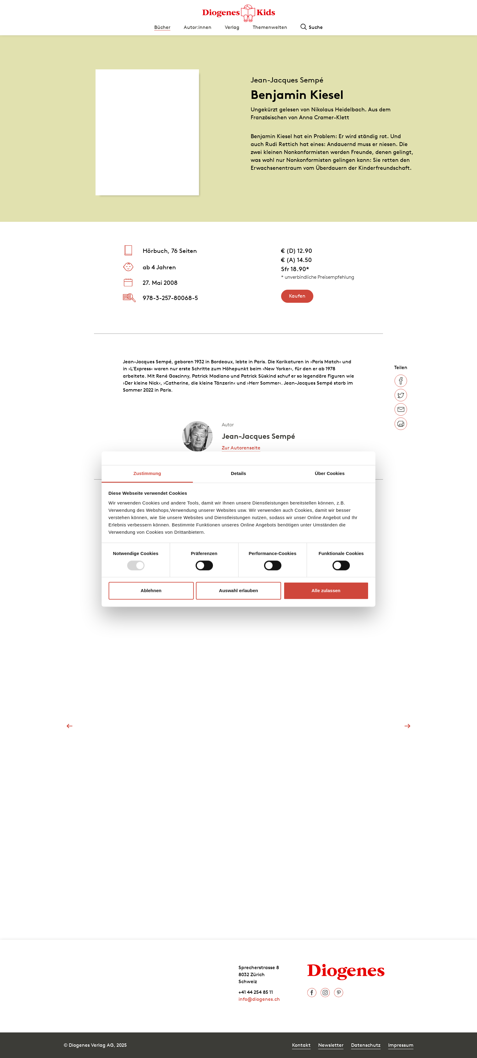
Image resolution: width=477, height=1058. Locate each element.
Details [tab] (238, 473)
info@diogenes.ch (259, 999)
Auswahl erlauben (238, 590)
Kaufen (297, 296)
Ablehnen (151, 590)
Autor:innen (197, 27)
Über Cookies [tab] (330, 473)
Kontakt (301, 1045)
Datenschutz (366, 1045)
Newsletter (330, 1045)
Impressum (400, 1045)
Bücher (162, 27)
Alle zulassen (326, 590)
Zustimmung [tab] (147, 473)
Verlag (232, 27)
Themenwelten (270, 27)
